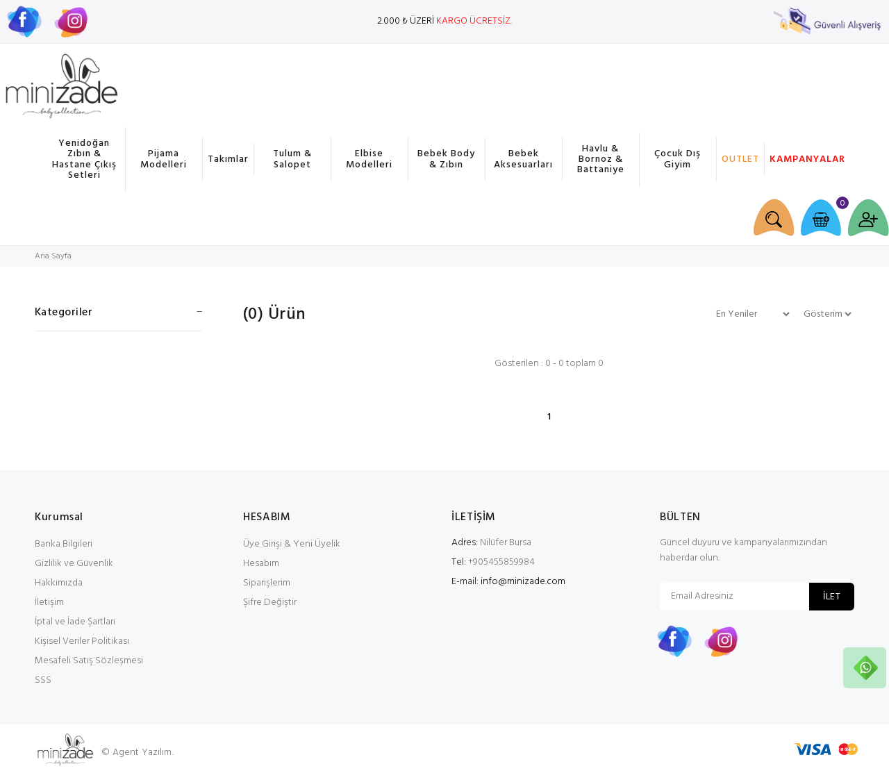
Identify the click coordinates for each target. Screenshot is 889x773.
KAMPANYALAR (805, 159)
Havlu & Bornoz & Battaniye (600, 159)
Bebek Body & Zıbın (446, 159)
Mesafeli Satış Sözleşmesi (89, 661)
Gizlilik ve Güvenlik (74, 564)
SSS (43, 680)
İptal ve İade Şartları (75, 622)
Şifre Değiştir (270, 602)
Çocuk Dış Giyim (677, 159)
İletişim (49, 602)
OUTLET (740, 159)
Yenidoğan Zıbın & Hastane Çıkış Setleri (84, 159)
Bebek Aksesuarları (523, 159)
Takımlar (228, 159)
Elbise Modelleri (369, 159)
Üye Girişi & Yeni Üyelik (291, 544)
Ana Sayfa (53, 256)
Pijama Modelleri (163, 159)
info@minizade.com (523, 582)
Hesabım (261, 564)
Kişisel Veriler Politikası (82, 641)
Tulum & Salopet (292, 159)
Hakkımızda (59, 583)
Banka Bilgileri (63, 544)
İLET (831, 597)
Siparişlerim (266, 583)
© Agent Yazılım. (137, 752)
